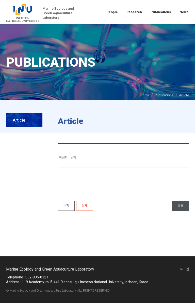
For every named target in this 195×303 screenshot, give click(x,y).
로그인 (184, 269)
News (184, 12)
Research (134, 12)
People (112, 12)
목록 (180, 206)
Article (19, 120)
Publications (161, 12)
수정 (66, 206)
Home (144, 95)
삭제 (85, 206)
